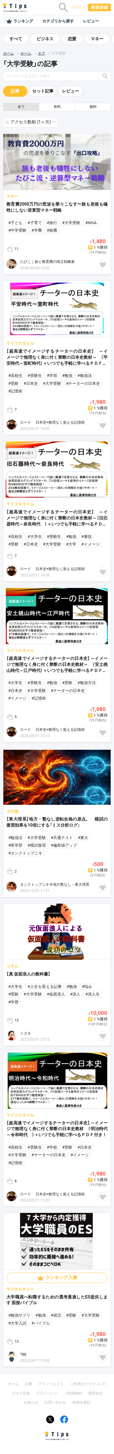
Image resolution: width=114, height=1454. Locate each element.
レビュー (91, 21)
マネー (97, 38)
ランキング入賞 (61, 1277)
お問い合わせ (55, 1402)
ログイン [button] (78, 7)
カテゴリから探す (58, 21)
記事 (15, 91)
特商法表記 (81, 1402)
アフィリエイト (51, 1384)
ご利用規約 (73, 1393)
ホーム (8, 53)
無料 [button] (93, 107)
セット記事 (43, 91)
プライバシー (47, 1393)
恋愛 (72, 38)
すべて (15, 38)
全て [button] (21, 107)
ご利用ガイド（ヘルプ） (88, 1384)
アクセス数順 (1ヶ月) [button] (31, 121)
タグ (41, 53)
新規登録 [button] (99, 7)
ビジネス (45, 38)
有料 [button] (57, 107)
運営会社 (95, 1393)
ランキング (19, 21)
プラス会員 (21, 1393)
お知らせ (31, 1402)
